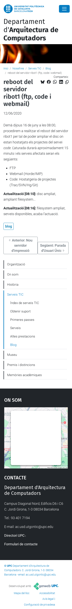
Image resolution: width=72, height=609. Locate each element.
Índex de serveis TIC (24, 303)
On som (12, 274)
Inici (5, 68)
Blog (48, 68)
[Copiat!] (67, 82)
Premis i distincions (21, 365)
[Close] (64, 9)
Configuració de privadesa (39, 604)
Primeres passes (22, 320)
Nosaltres (18, 68)
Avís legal (48, 598)
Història (12, 284)
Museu (12, 355)
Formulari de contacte (21, 544)
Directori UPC (14, 535)
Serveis (15, 328)
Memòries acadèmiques (24, 375)
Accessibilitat (47, 593)
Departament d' (30, 29)
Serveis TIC (34, 68)
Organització (16, 264)
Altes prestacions (22, 336)
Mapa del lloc (21, 593)
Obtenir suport (20, 311)
